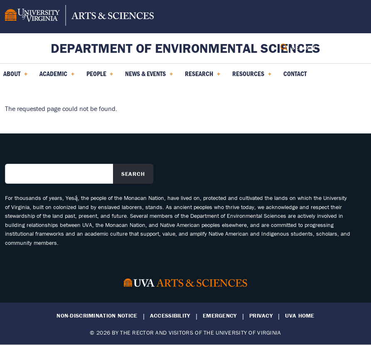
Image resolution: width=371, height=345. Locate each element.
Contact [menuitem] (295, 73)
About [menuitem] (15, 76)
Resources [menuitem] (252, 76)
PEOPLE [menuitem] (100, 76)
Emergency (220, 315)
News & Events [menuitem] (149, 76)
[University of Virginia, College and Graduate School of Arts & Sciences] (79, 16)
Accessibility (170, 315)
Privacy (261, 315)
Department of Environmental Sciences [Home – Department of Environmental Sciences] (185, 48)
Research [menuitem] (203, 76)
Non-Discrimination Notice (97, 315)
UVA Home (299, 315)
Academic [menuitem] (57, 76)
